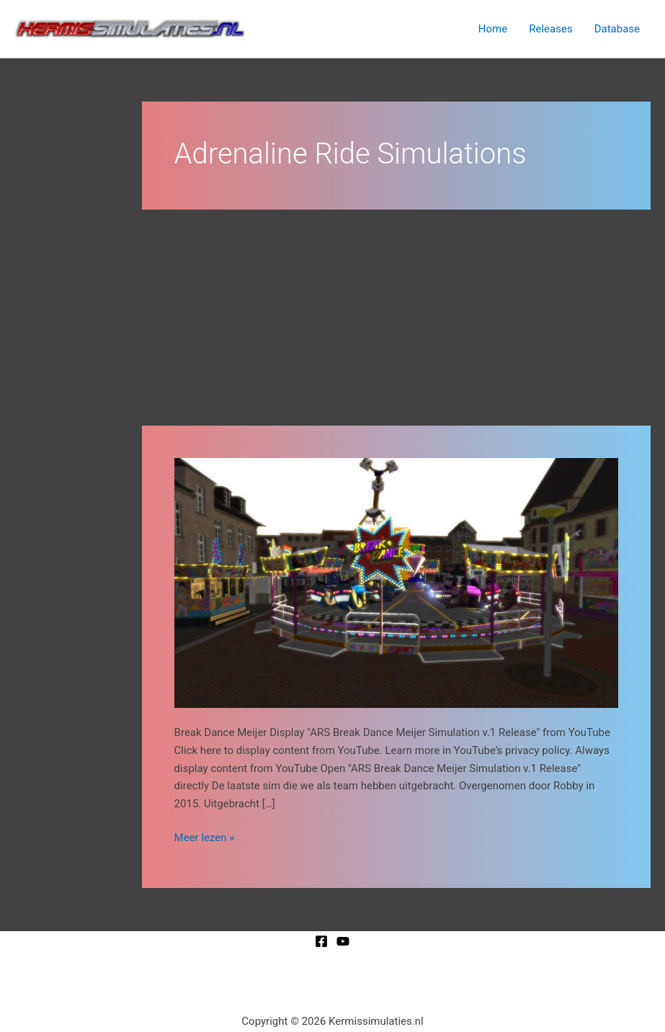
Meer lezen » (204, 836)
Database (617, 28)
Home (492, 28)
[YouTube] (342, 941)
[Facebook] (321, 941)
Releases (550, 28)
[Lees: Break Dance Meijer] (396, 581)
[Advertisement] (396, 317)
